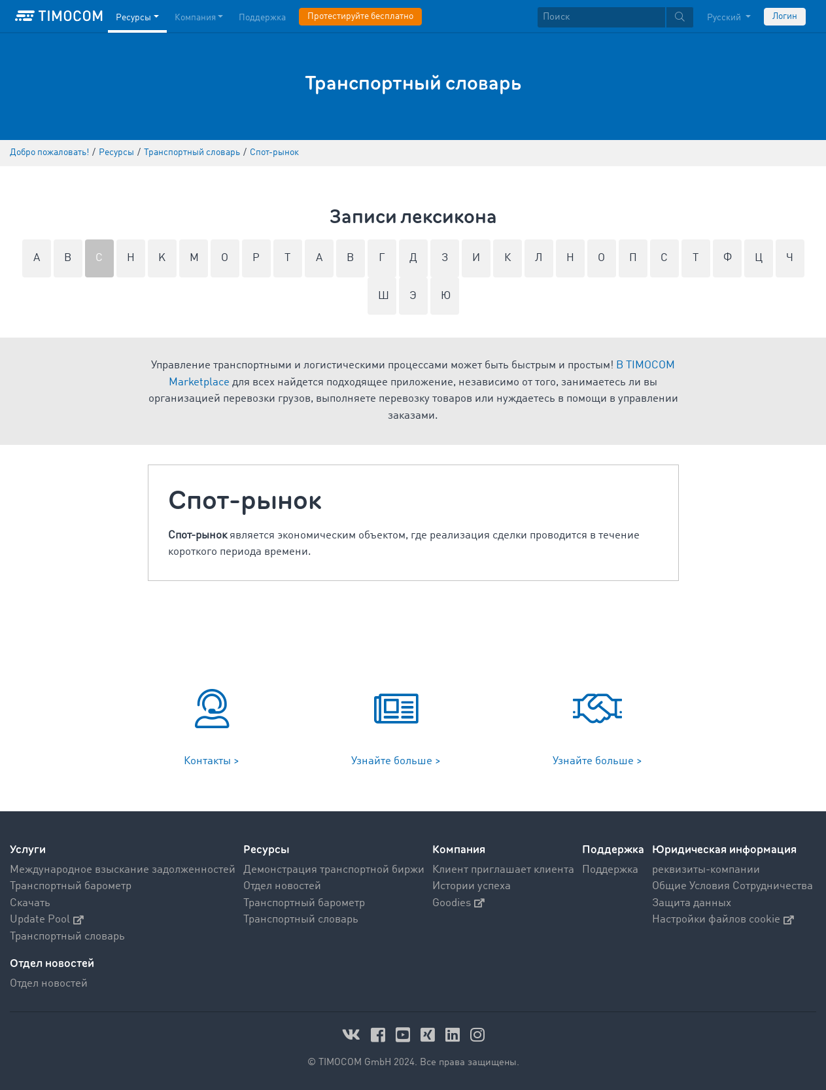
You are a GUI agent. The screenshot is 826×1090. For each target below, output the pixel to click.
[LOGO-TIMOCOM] (59, 16)
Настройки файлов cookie (723, 919)
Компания (458, 849)
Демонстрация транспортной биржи (333, 869)
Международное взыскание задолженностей (122, 869)
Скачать (30, 903)
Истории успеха (471, 886)
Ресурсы (266, 849)
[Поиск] (601, 17)
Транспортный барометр (70, 886)
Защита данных (691, 903)
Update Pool (47, 919)
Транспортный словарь (67, 936)
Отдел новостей (282, 886)
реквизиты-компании (706, 869)
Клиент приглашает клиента (503, 869)
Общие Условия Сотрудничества (732, 886)
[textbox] (615, 17)
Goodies (458, 903)
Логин (784, 16)
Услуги (28, 849)
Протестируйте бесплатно (360, 16)
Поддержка (613, 849)
